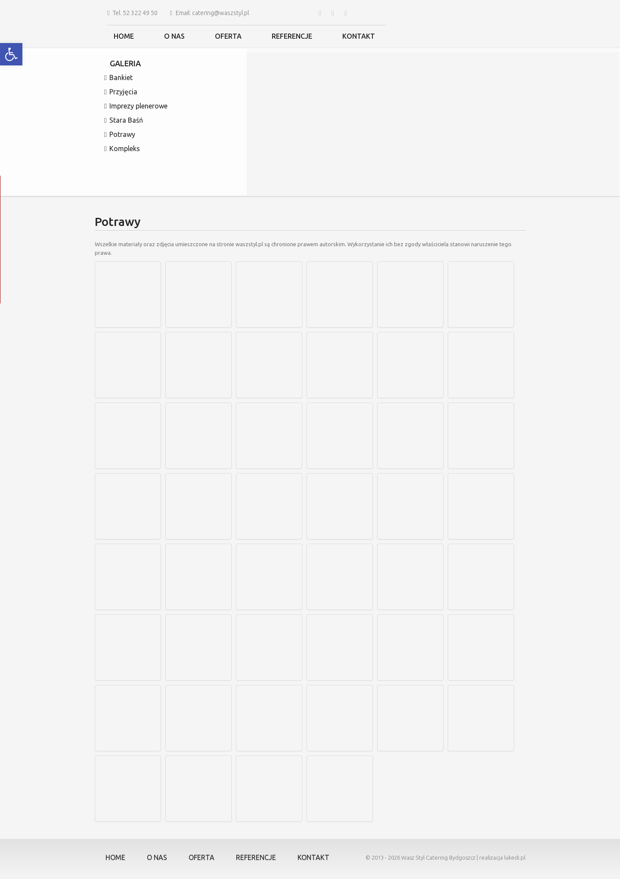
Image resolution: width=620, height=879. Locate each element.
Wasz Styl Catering (424, 857)
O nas (174, 36)
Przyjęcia (120, 92)
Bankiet (118, 78)
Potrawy (119, 134)
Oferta (228, 36)
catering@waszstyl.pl (220, 12)
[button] (11, 54)
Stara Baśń (123, 120)
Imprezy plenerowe (135, 106)
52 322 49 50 (140, 12)
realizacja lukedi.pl (502, 857)
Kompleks (122, 149)
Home (124, 36)
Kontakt (358, 36)
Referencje (292, 36)
